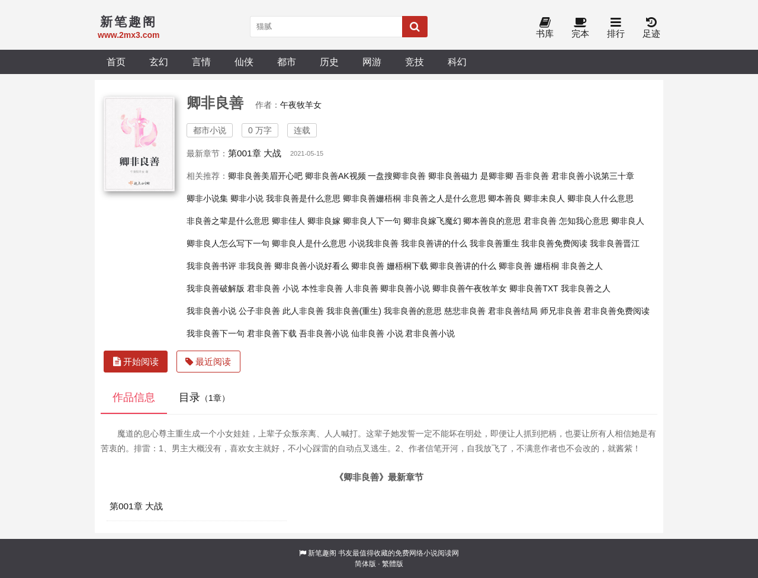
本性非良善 (322, 288)
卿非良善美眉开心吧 (265, 176)
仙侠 (244, 61)
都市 (286, 61)
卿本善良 (504, 198)
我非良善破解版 (216, 288)
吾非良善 (532, 176)
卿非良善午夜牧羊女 (469, 288)
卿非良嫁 (324, 221)
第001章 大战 (254, 153)
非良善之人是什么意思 (444, 198)
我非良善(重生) (353, 311)
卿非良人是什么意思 (309, 243)
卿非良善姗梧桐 (372, 198)
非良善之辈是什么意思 (228, 221)
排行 (616, 28)
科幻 (457, 61)
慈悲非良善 (465, 311)
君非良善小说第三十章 (592, 176)
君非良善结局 (513, 311)
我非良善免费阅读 (554, 243)
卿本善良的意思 (492, 221)
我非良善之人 (586, 288)
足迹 (651, 28)
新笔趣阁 (322, 553)
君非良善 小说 (273, 288)
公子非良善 (259, 311)
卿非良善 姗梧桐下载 (389, 266)
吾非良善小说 (324, 333)
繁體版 (392, 564)
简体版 (365, 564)
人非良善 (361, 288)
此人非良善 (303, 311)
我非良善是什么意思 (303, 198)
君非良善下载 (272, 333)
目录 (204, 397)
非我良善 (255, 266)
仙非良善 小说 (377, 333)
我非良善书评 (211, 266)
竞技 (414, 61)
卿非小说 (247, 198)
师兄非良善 (561, 311)
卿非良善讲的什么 (463, 266)
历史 (329, 61)
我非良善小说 (211, 311)
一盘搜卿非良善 (397, 176)
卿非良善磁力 (453, 176)
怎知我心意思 (584, 221)
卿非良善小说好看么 (311, 266)
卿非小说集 (207, 198)
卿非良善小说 (405, 288)
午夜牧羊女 (301, 105)
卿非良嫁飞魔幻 (432, 221)
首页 (116, 61)
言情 (201, 61)
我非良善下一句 (216, 333)
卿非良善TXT (533, 288)
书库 (545, 28)
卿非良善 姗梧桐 (529, 266)
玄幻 (158, 61)
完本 (580, 28)
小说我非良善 (374, 243)
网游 (371, 61)
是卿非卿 (496, 176)
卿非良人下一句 (372, 221)
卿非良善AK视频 (335, 176)
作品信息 (134, 397)
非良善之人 (582, 266)
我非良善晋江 (615, 243)
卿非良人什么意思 (600, 198)
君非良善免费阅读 (616, 311)
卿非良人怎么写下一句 (228, 243)
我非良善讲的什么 (434, 243)
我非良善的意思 (413, 311)
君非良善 (540, 221)
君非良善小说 (430, 333)
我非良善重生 (494, 243)
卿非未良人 (544, 198)
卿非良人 (627, 221)
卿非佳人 (288, 221)
